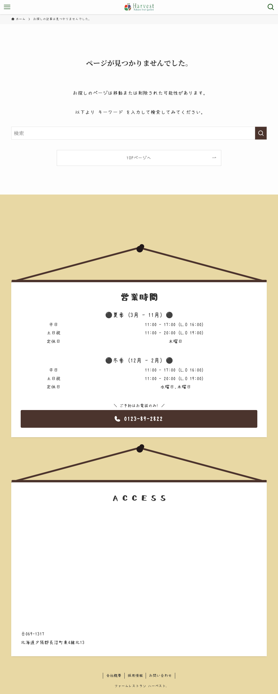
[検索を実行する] (261, 133)
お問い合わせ (160, 675)
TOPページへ (138, 158)
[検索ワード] (139, 133)
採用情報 (135, 675)
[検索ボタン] (271, 7)
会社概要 (113, 675)
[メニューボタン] (7, 7)
